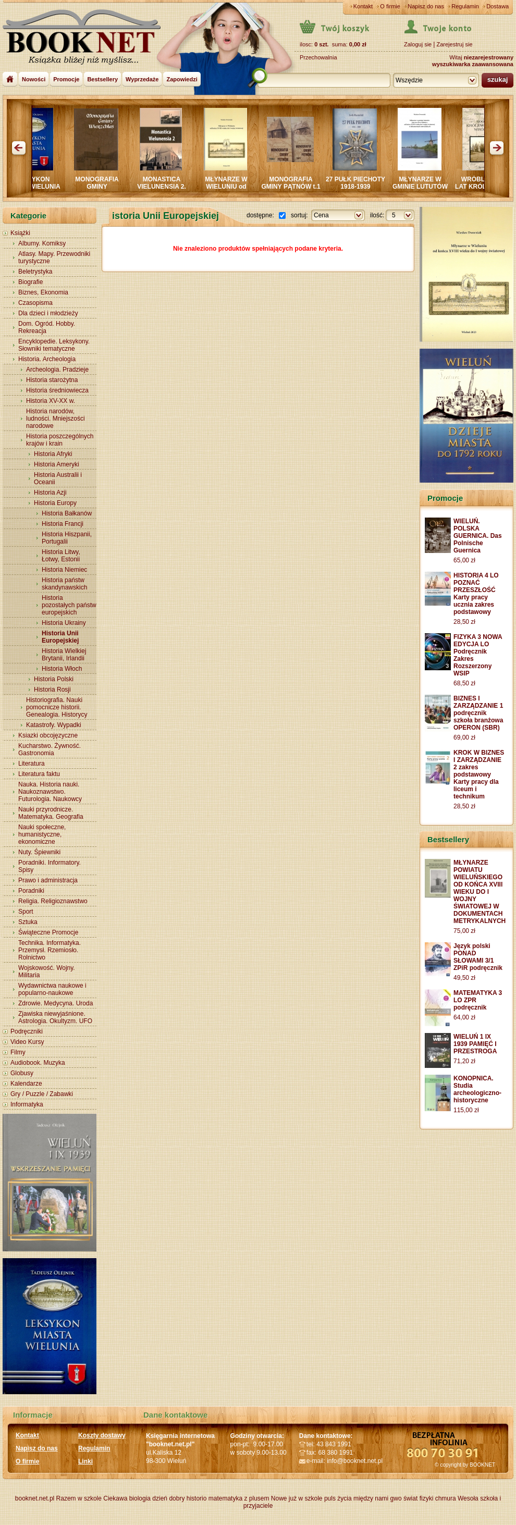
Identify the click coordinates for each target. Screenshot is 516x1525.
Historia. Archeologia (47, 359)
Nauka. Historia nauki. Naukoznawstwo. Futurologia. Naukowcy (50, 792)
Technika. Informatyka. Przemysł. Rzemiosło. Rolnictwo (49, 950)
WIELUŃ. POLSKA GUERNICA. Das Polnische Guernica (477, 536)
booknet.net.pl (34, 1498)
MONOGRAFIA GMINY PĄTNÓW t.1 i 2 (295, 187)
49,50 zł (464, 977)
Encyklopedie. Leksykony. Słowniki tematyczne (54, 345)
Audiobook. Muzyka (37, 1062)
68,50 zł (464, 683)
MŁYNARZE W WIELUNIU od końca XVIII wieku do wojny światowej (231, 190)
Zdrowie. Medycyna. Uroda (55, 1003)
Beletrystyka (35, 271)
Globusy (21, 1073)
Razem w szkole (79, 1498)
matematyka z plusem (238, 1498)
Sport (25, 911)
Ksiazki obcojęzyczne (48, 735)
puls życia (338, 1498)
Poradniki (31, 890)
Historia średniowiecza (57, 390)
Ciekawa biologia (127, 1498)
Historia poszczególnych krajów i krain (59, 440)
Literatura (31, 763)
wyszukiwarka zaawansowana (472, 64)
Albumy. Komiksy (42, 243)
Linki (85, 1461)
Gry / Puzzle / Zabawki (41, 1094)
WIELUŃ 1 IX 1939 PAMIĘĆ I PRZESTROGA (475, 1044)
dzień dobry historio (179, 1498)
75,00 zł (464, 930)
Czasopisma (35, 302)
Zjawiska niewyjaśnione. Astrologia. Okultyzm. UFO (55, 1017)
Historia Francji (62, 523)
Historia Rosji (52, 689)
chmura (445, 1498)
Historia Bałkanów (67, 513)
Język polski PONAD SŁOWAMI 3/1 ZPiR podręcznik (477, 956)
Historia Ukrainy (64, 622)
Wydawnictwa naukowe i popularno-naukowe (52, 989)
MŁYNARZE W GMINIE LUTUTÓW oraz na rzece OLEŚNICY (424, 190)
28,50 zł (464, 621)
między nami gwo (377, 1498)
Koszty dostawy (102, 1435)
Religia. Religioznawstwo (53, 901)
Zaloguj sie (418, 44)
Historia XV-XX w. (50, 400)
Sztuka (28, 922)
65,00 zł (464, 560)
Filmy (18, 1052)
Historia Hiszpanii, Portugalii (67, 538)
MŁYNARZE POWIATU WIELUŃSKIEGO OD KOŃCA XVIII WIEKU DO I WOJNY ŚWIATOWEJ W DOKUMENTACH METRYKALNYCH (479, 892)
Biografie (30, 282)
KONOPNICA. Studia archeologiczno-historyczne (477, 1089)
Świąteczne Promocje (48, 932)
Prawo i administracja (48, 880)
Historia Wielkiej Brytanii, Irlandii (64, 654)
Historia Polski (53, 679)
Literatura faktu (39, 774)
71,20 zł (464, 1061)
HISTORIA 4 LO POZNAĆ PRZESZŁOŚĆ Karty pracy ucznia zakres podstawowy (476, 594)
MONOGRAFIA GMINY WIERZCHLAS (101, 187)
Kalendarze (26, 1083)
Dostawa (497, 6)
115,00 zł (466, 1110)
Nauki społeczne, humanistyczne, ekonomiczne (42, 834)
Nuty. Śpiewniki (39, 852)
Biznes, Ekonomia (43, 292)
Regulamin (465, 6)
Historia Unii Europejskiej (60, 637)
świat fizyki (418, 1498)
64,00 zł (464, 1017)
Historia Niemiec (64, 569)
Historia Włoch (62, 668)
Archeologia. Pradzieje (57, 369)
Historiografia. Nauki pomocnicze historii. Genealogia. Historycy (56, 707)
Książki (20, 233)
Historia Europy (55, 503)
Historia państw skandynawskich (64, 583)
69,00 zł (464, 737)
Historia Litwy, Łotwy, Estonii (61, 555)
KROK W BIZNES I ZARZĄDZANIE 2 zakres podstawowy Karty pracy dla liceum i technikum (478, 774)
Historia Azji (50, 492)
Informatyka (26, 1104)
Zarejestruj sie (454, 44)
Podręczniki (26, 1031)
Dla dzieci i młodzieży (48, 313)
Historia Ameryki (56, 464)
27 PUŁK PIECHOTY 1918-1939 (360, 183)
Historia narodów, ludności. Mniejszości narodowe (55, 418)
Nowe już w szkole (297, 1498)
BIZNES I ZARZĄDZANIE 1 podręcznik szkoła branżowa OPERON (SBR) (478, 713)
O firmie (390, 6)
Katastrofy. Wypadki (53, 725)
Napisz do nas (426, 6)
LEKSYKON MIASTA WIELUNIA (37, 183)
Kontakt (363, 6)
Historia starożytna (52, 380)
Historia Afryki (53, 454)
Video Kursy (27, 1042)
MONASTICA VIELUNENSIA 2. (166, 183)
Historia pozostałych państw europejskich (69, 605)
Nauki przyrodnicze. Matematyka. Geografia (50, 813)
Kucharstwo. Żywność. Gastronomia (49, 749)
